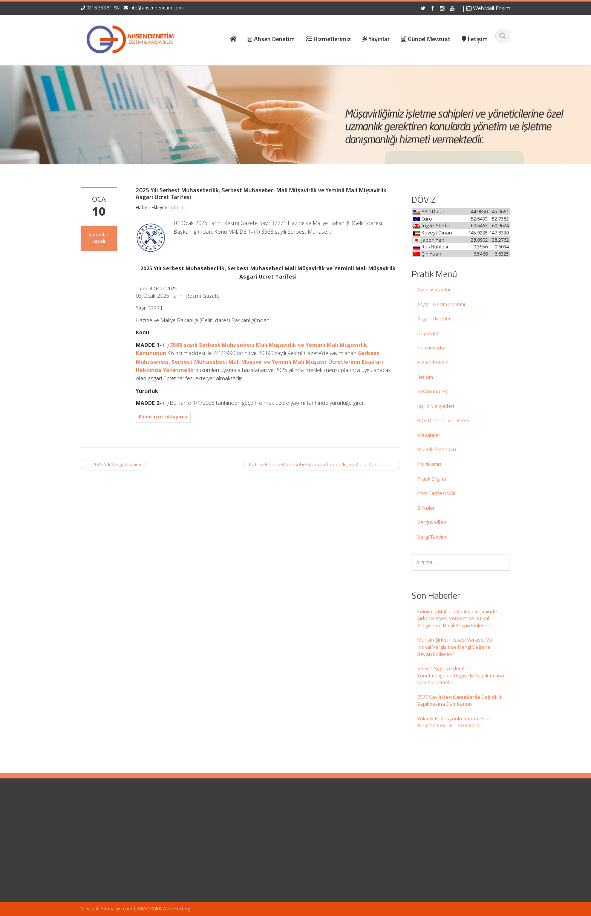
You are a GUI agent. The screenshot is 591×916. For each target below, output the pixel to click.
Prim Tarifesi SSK (436, 493)
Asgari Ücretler (434, 318)
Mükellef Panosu (436, 449)
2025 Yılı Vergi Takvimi (113, 464)
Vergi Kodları (431, 522)
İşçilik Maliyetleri (435, 406)
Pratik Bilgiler (432, 478)
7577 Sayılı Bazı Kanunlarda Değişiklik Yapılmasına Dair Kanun (459, 701)
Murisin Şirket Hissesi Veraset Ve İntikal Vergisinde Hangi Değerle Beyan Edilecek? (454, 646)
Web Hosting (176, 908)
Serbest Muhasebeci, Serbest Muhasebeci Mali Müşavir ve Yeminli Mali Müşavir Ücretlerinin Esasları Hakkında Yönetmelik (259, 361)
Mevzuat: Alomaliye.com (106, 908)
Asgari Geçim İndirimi (441, 304)
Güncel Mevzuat (320, 841)
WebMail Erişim (488, 8)
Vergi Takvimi (432, 536)
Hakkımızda (430, 347)
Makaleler (428, 435)
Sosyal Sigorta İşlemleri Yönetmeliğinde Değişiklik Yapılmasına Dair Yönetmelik (460, 675)
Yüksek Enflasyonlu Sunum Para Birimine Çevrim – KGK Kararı (454, 722)
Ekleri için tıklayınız (163, 416)
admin (176, 207)
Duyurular (428, 333)
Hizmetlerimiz (432, 362)
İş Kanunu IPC (433, 391)
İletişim (425, 377)
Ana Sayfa (313, 820)
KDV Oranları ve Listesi (443, 420)
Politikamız (429, 464)
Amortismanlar (434, 289)
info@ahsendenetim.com (156, 8)
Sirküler (426, 507)
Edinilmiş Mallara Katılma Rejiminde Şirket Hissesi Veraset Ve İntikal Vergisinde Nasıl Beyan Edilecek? (457, 618)
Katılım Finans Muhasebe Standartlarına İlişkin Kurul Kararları (322, 464)
